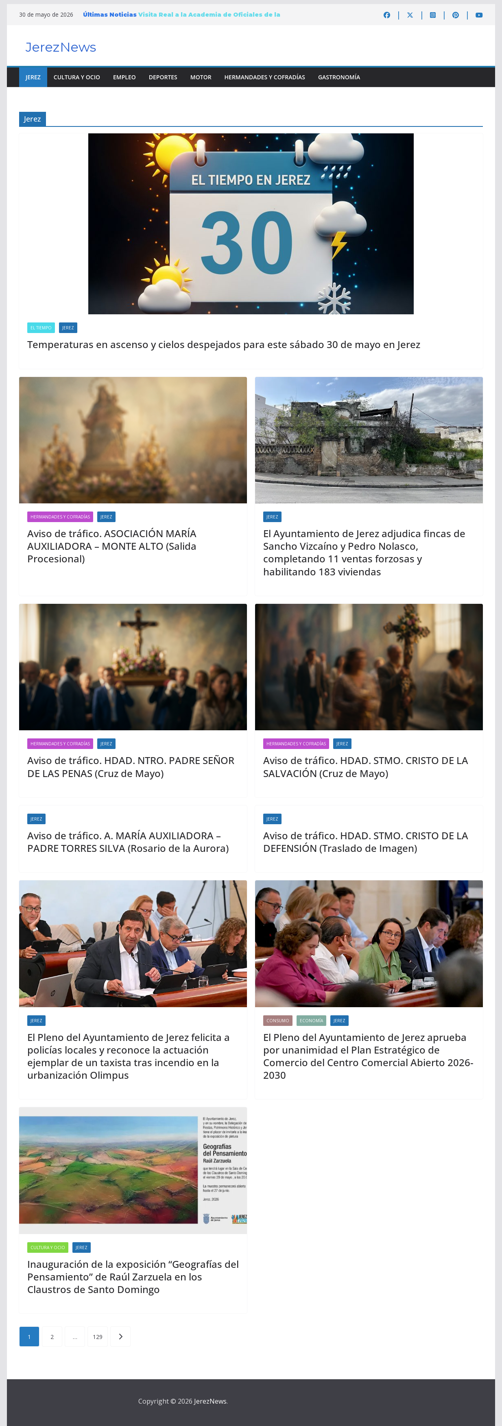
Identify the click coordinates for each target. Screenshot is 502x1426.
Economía (311, 1020)
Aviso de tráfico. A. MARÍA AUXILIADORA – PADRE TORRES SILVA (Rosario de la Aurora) (128, 842)
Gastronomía (339, 77)
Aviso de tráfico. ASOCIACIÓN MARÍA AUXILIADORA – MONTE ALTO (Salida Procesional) (111, 546)
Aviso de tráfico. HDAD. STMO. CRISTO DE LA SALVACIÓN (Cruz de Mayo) (365, 766)
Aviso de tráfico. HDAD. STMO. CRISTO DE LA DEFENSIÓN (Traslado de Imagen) (365, 842)
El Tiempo (41, 328)
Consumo (277, 1020)
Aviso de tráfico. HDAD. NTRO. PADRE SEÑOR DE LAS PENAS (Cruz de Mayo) (130, 766)
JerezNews (61, 47)
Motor (201, 77)
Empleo (124, 77)
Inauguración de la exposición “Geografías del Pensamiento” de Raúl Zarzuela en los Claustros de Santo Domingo (133, 1276)
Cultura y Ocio (77, 77)
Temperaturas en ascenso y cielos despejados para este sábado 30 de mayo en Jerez (223, 344)
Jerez (33, 77)
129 (98, 1337)
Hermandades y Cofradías (265, 77)
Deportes (163, 77)
